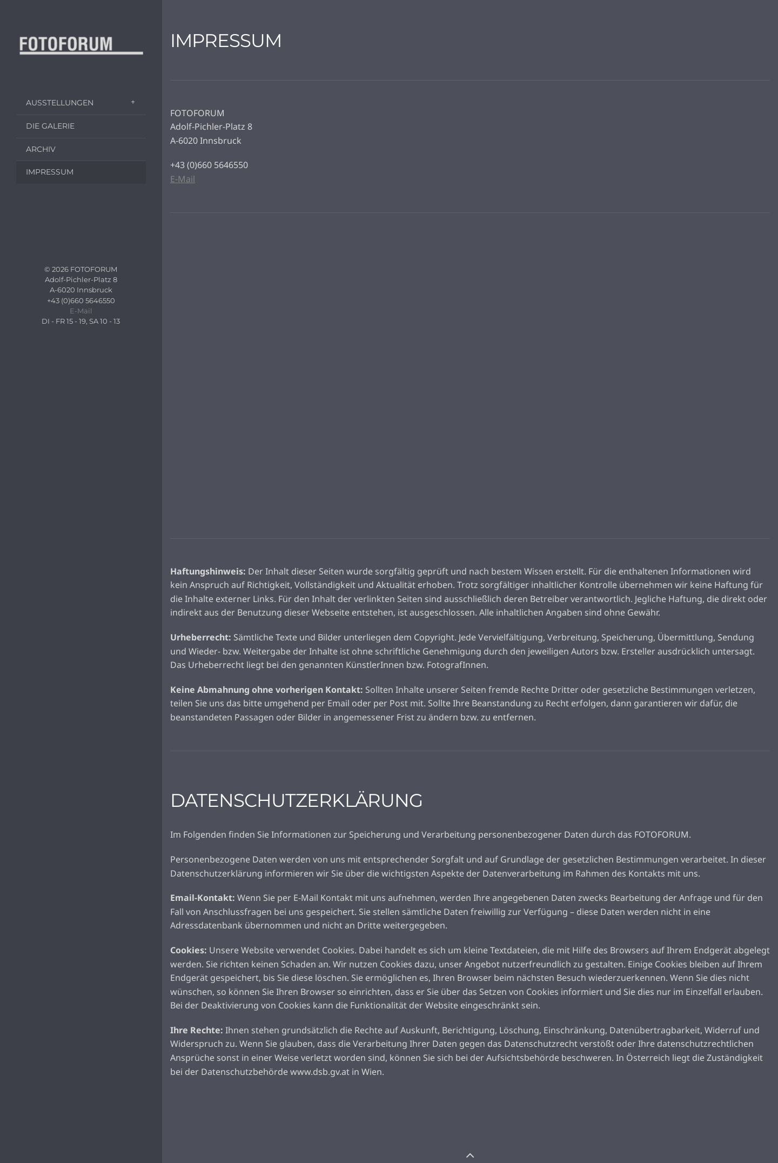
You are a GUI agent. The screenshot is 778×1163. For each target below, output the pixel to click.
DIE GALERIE (50, 126)
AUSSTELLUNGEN (59, 102)
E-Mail (81, 311)
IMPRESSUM (49, 172)
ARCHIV (41, 149)
